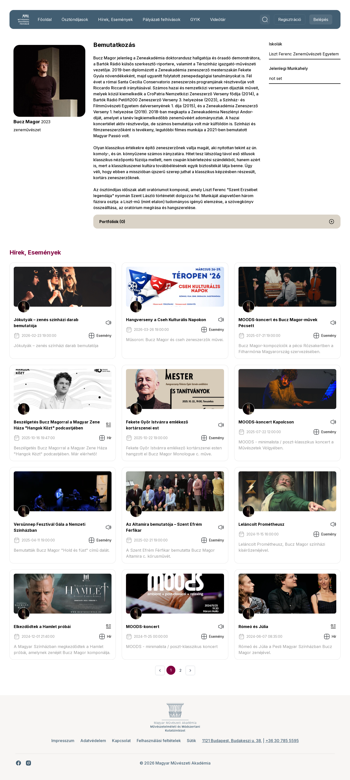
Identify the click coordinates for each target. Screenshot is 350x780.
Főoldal (49, 19)
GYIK (200, 19)
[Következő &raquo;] (190, 670)
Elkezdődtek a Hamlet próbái (46, 626)
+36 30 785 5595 (282, 740)
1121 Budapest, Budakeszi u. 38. (232, 740)
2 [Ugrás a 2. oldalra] (180, 670)
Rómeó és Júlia (252, 626)
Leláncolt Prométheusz (260, 524)
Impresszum (62, 740)
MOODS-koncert (144, 626)
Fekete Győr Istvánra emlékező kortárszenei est (158, 424)
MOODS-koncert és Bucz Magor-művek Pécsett (276, 322)
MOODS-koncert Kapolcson (264, 421)
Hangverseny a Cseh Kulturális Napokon (167, 319)
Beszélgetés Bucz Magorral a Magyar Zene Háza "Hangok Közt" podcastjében (58, 424)
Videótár (222, 19)
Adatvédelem (93, 740)
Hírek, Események (120, 19)
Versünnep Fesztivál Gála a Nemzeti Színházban (54, 527)
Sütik (191, 740)
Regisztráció (285, 19)
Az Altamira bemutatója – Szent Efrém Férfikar (165, 527)
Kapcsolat (121, 740)
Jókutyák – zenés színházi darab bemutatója (50, 322)
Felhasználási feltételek (159, 740)
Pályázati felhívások (166, 19)
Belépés (316, 19)
